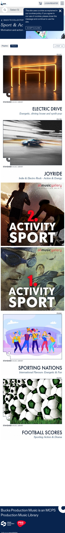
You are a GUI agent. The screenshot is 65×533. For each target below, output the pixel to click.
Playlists (5, 46)
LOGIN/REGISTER (51, 3)
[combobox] (58, 46)
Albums (14, 46)
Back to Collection (12, 20)
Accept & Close (33, 28)
